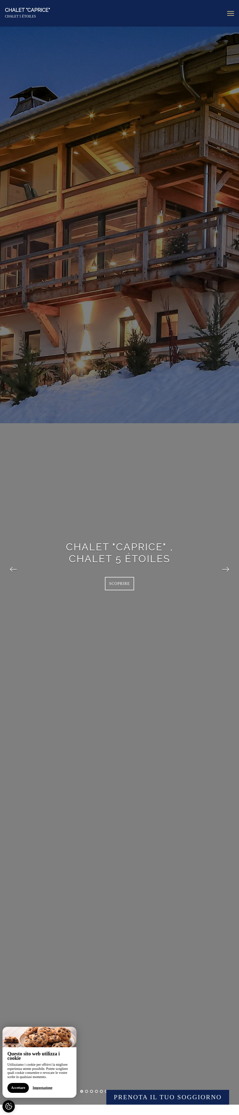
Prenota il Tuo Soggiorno (168, 1097)
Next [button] (225, 565)
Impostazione (42, 1096)
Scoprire (119, 583)
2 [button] (86, 1091)
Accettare (18, 1096)
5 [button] (101, 1091)
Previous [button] (13, 565)
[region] (39, 1071)
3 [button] (91, 1091)
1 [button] (81, 1091)
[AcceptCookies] (8, 1106)
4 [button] (96, 1091)
